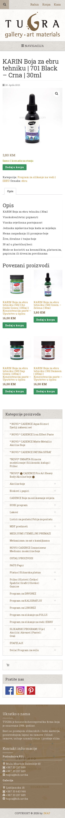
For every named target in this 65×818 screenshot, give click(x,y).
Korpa (46, 4)
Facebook (9, 690)
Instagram (20, 690)
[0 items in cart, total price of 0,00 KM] (8, 665)
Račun (34, 4)
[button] (57, 94)
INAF (46, 813)
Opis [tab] (10, 191)
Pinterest (31, 690)
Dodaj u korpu (14, 167)
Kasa (57, 4)
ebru (24, 180)
